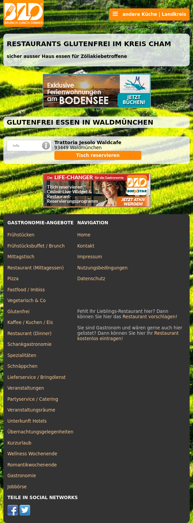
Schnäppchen (22, 366)
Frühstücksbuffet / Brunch (36, 246)
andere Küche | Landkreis (149, 14)
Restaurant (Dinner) (29, 333)
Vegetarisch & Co (26, 300)
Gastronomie (21, 475)
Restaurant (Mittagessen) (35, 267)
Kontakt (85, 246)
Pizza (12, 278)
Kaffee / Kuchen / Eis (30, 322)
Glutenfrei (18, 311)
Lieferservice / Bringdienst (36, 377)
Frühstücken (21, 234)
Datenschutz (91, 278)
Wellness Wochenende (32, 453)
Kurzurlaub (19, 443)
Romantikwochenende (32, 464)
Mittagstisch (21, 256)
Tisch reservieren (98, 155)
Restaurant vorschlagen (149, 316)
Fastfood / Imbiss (26, 289)
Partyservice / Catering (32, 399)
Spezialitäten (21, 355)
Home (83, 234)
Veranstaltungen (25, 388)
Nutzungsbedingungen (102, 267)
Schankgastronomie (29, 344)
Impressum (89, 256)
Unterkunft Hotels (27, 421)
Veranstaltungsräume (31, 410)
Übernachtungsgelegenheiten (40, 431)
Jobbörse (17, 486)
